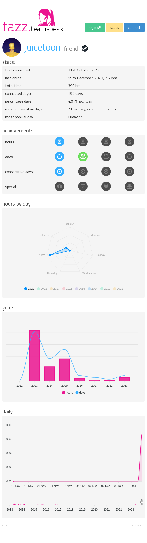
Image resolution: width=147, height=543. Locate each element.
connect (134, 27)
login (95, 27)
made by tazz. (138, 525)
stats (114, 27)
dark (4, 525)
